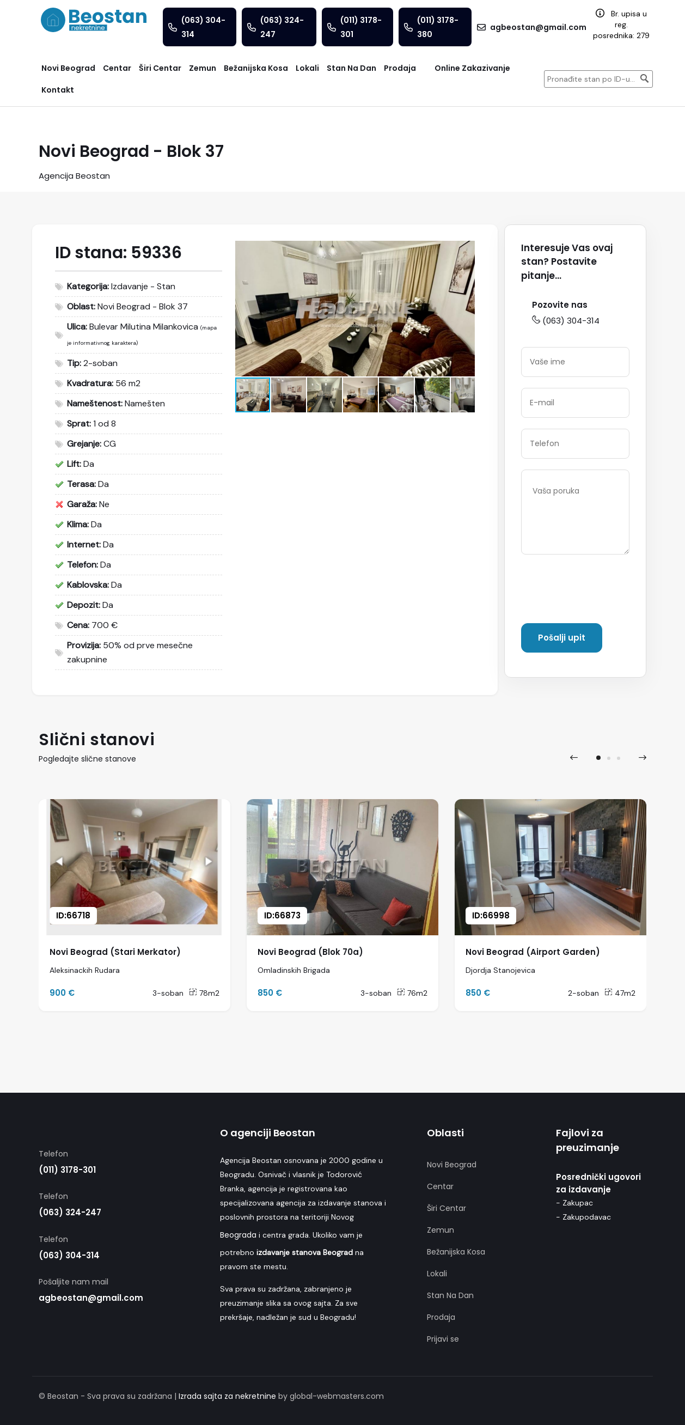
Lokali (437, 1273)
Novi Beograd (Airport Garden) (533, 952)
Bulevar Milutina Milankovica (143, 326)
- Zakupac (574, 1203)
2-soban (583, 993)
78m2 (204, 993)
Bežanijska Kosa (456, 1251)
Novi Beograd (451, 1164)
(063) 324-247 (70, 1212)
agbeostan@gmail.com (91, 1298)
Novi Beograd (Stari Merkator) (115, 952)
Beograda (238, 1234)
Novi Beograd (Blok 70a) (310, 952)
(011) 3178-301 (67, 1170)
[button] (465, 250)
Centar (440, 1186)
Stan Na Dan (450, 1295)
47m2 (619, 993)
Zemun (440, 1230)
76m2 (412, 993)
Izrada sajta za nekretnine (227, 1396)
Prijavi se (443, 1338)
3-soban (168, 993)
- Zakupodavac (583, 1217)
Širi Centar (446, 1208)
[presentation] (574, 758)
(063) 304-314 (566, 320)
